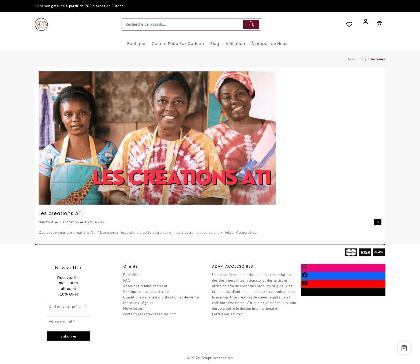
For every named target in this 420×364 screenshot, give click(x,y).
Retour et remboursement (145, 286)
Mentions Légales (138, 303)
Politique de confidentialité (146, 291)
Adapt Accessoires (217, 358)
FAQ (126, 280)
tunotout (46, 222)
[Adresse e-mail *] (68, 321)
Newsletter (132, 308)
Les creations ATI (61, 213)
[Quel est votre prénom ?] (68, 306)
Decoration (69, 222)
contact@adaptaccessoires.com (150, 314)
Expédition (132, 275)
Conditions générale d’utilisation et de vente (161, 297)
